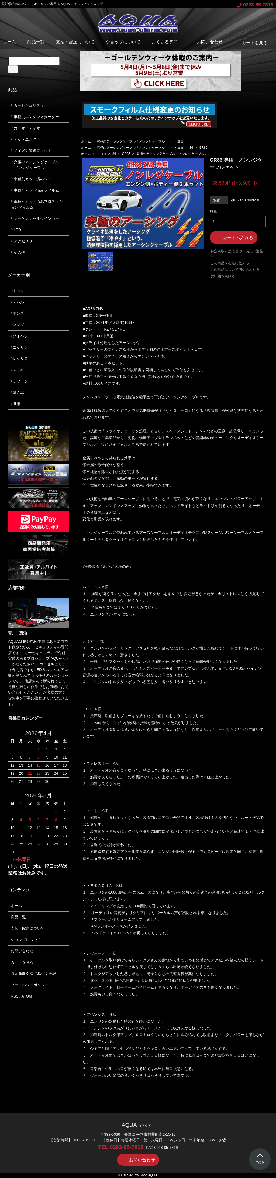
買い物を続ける (223, 276)
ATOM (27, 996)
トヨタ (179, 141)
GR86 (203, 148)
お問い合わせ (206, 42)
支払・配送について (75, 42)
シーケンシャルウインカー (35, 218)
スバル (17, 302)
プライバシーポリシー (30, 985)
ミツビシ (19, 381)
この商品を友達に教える (230, 263)
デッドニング (23, 139)
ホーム (9, 42)
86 (191, 148)
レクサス (19, 358)
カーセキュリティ (27, 105)
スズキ (17, 370)
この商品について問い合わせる (235, 269)
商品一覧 (35, 42)
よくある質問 (165, 42)
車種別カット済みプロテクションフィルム (37, 204)
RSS (15, 996)
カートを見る (251, 42)
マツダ (17, 324)
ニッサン (19, 347)
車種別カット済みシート (33, 179)
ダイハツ (19, 336)
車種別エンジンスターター (35, 116)
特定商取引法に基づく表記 (33, 973)
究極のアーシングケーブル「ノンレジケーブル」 (132, 141)
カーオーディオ (25, 128)
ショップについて (123, 42)
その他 (18, 252)
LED (16, 230)
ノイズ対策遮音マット (31, 150)
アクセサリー (23, 241)
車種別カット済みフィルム (35, 190)
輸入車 (17, 392)
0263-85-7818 (255, 5)
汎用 (15, 404)
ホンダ (17, 313)
